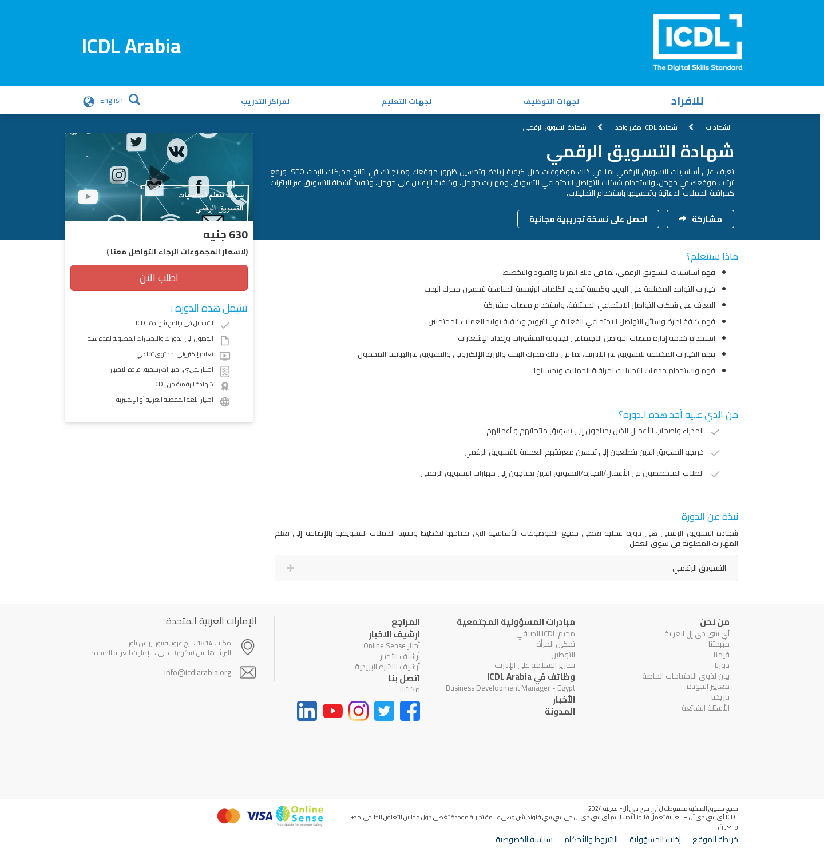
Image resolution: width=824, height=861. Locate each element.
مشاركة (700, 219)
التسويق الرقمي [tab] (699, 567)
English (111, 100)
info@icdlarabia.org (197, 672)
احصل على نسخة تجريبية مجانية (588, 219)
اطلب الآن (159, 277)
